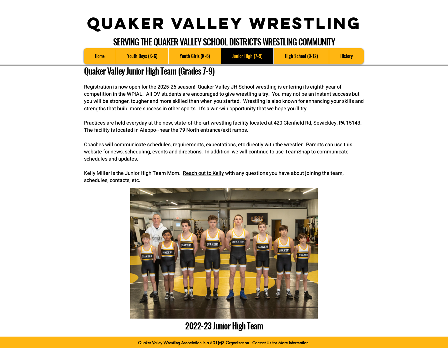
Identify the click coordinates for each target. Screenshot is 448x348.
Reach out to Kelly (203, 173)
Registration (98, 87)
